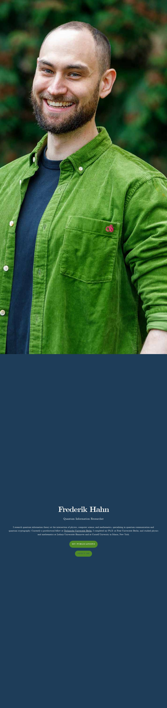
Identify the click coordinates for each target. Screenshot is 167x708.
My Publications (83, 544)
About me (83, 553)
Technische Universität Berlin (78, 530)
